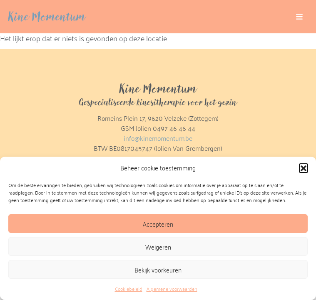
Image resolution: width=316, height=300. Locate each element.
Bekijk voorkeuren (158, 269)
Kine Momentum (47, 16)
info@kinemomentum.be (158, 138)
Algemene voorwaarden (172, 288)
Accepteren (158, 224)
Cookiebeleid (128, 288)
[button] (303, 168)
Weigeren (158, 246)
